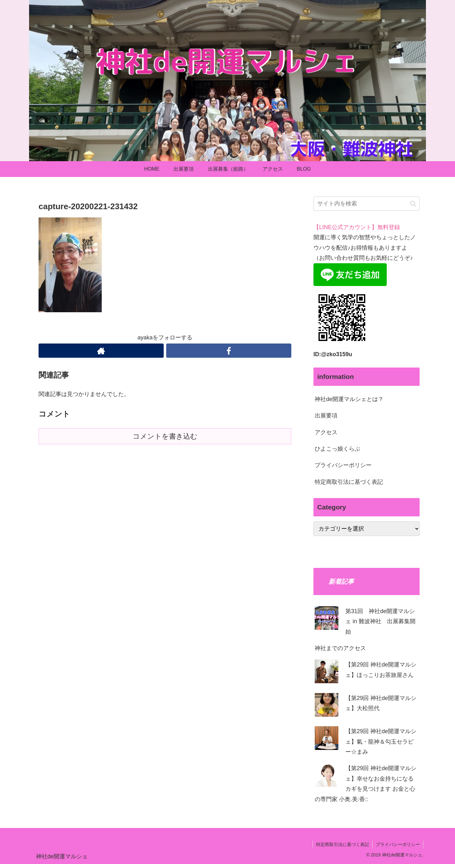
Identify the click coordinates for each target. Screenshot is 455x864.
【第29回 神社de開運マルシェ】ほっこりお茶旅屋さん (380, 669)
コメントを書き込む (165, 436)
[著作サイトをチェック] (101, 351)
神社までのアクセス (340, 648)
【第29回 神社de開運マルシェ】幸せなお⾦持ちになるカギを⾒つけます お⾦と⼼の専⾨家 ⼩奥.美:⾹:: (365, 783)
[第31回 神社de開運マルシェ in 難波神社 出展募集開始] (326, 619)
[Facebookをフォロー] (228, 351)
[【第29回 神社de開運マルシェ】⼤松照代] (326, 706)
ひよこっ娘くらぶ (337, 449)
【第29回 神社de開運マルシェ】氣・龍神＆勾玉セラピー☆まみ (380, 741)
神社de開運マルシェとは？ (349, 399)
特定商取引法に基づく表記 (349, 482)
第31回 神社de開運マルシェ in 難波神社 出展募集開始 (380, 621)
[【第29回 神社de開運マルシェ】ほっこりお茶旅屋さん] (326, 673)
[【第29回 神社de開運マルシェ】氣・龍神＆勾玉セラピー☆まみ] (326, 739)
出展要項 (326, 415)
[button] (413, 203)
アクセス (326, 432)
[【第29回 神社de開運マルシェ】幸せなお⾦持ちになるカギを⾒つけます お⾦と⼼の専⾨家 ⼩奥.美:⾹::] (326, 776)
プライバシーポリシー (343, 465)
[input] (366, 204)
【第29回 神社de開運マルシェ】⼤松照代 (380, 703)
